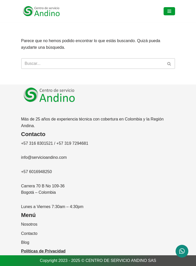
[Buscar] (92, 63)
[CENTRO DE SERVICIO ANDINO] (41, 11)
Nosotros (29, 224)
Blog (25, 242)
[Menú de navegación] (169, 11)
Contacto (29, 233)
